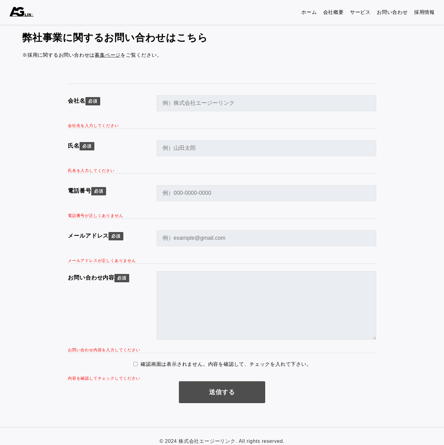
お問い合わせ (392, 12)
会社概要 (333, 12)
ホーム (309, 12)
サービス (360, 12)
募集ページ (108, 55)
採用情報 (424, 12)
